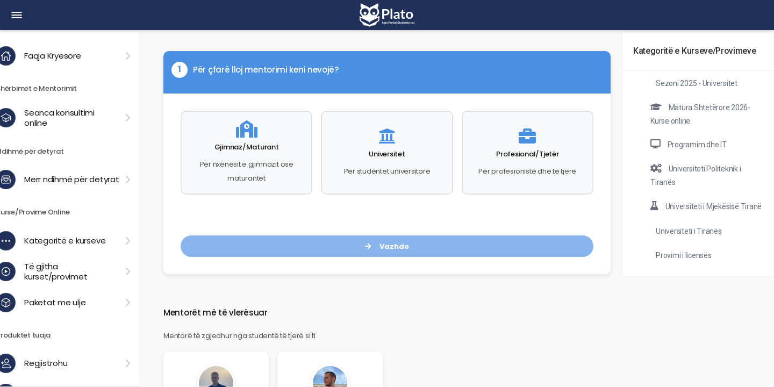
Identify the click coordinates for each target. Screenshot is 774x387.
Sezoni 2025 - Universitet (696, 83)
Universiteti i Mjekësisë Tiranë (706, 206)
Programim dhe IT (688, 144)
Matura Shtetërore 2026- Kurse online (700, 114)
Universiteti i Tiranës (689, 231)
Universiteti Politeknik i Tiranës (695, 175)
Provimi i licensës (684, 255)
